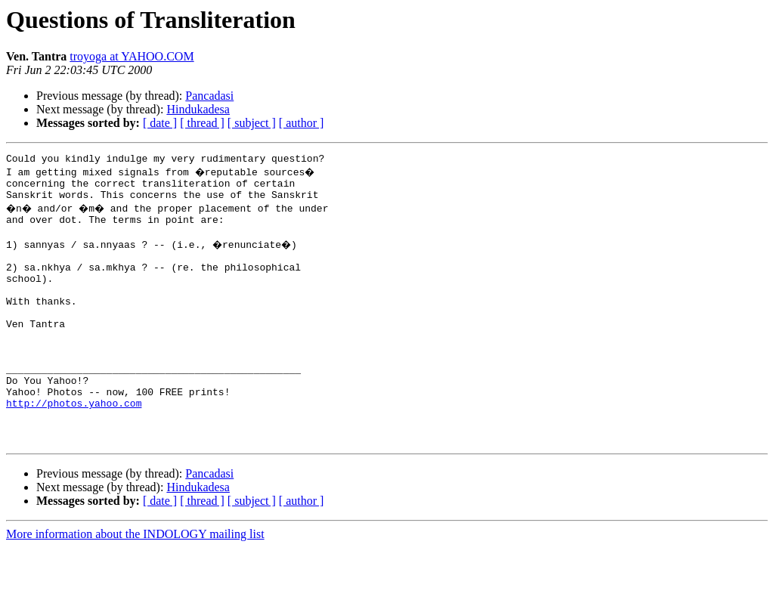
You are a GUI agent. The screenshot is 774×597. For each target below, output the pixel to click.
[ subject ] (252, 122)
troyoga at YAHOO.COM (132, 56)
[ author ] (301, 122)
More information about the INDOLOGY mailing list (135, 583)
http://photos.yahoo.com (73, 446)
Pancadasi (209, 95)
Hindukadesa (198, 109)
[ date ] (160, 122)
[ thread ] (202, 122)
